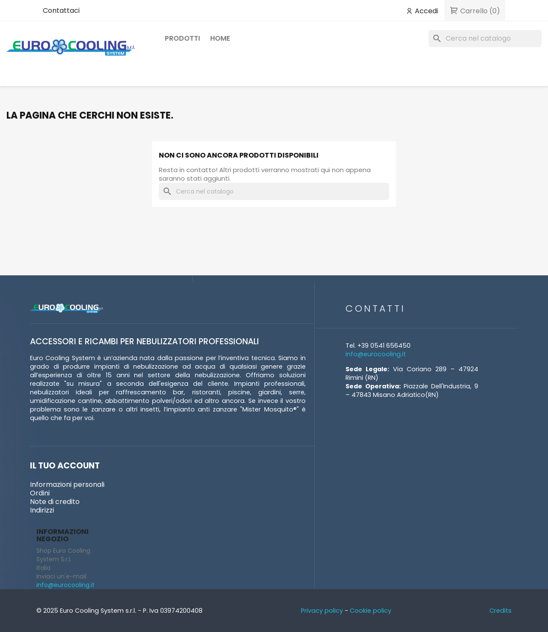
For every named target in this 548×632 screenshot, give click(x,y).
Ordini (40, 493)
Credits (500, 610)
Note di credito (55, 502)
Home (220, 38)
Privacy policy (322, 610)
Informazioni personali (67, 484)
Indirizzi (42, 510)
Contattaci (61, 10)
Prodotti (182, 38)
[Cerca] (485, 38)
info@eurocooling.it (65, 585)
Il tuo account (65, 465)
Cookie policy (370, 610)
